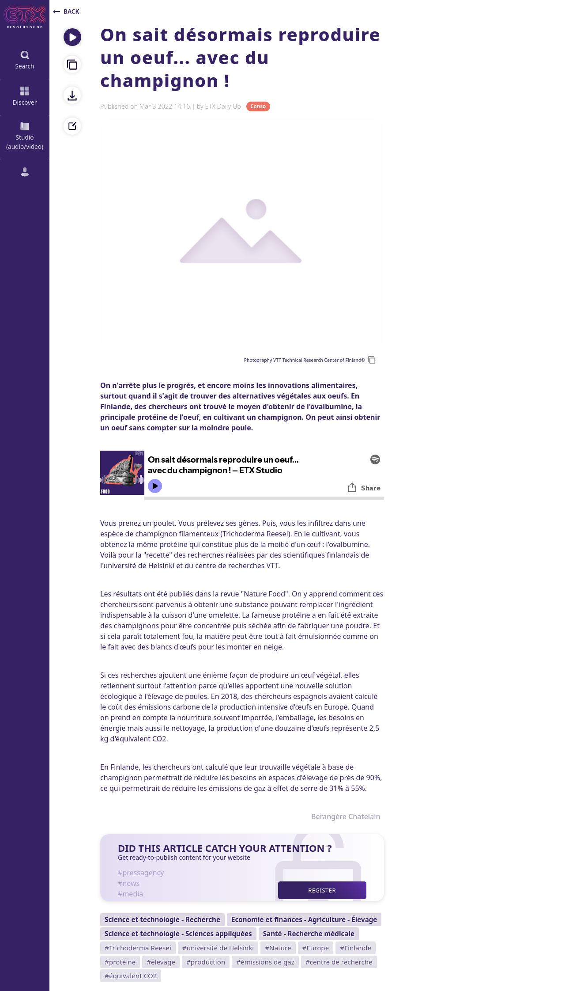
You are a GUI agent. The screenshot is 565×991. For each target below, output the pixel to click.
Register (322, 890)
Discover (25, 95)
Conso (258, 106)
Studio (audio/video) (24, 135)
